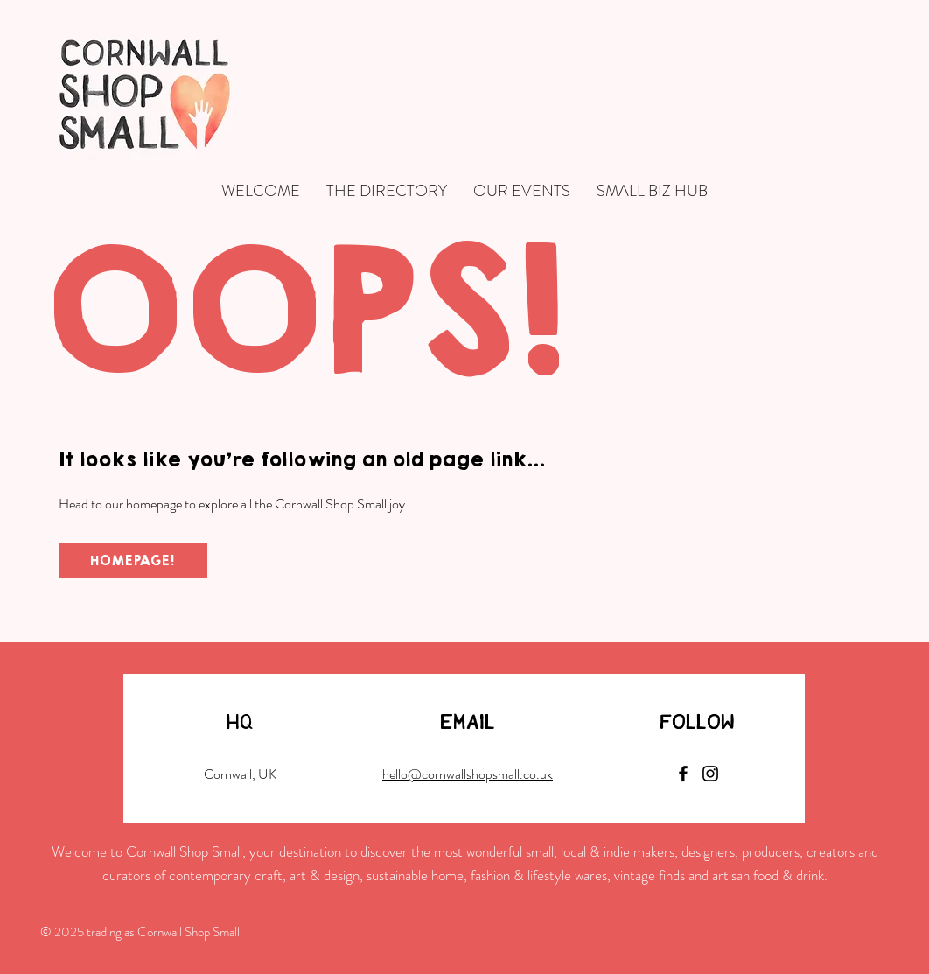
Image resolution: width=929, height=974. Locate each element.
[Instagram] (710, 773)
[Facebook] (683, 773)
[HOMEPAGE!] (133, 560)
